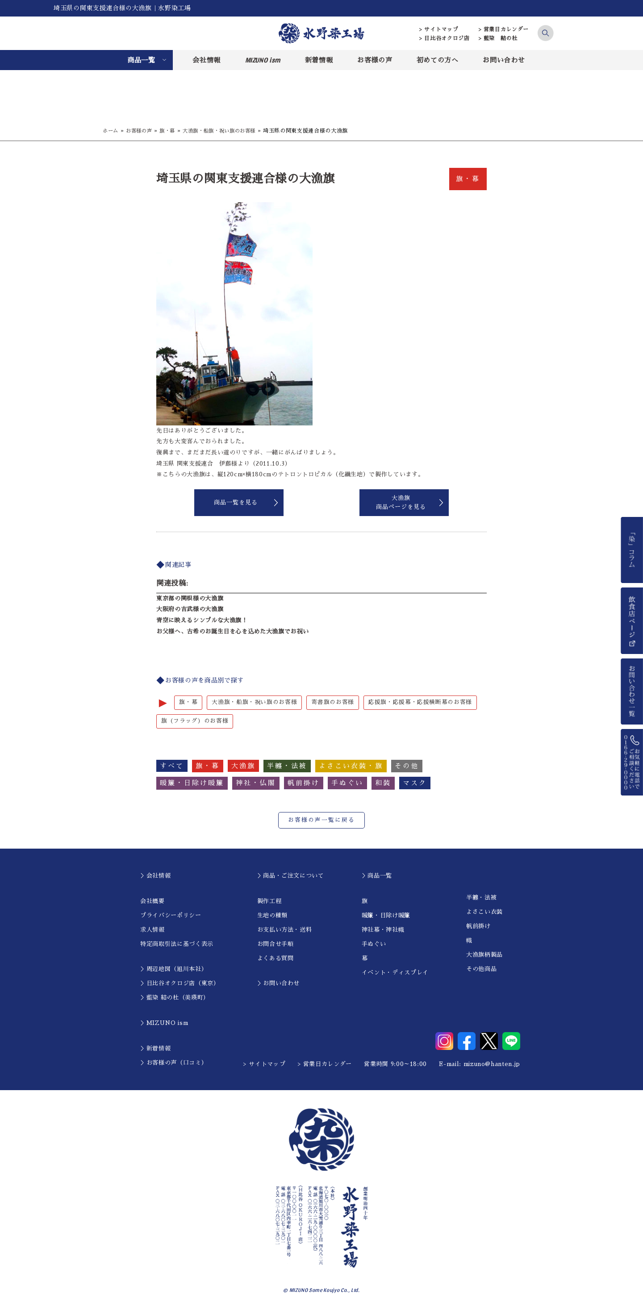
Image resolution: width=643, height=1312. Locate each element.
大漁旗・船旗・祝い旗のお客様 (227, 130)
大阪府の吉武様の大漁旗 (189, 609)
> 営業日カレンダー (504, 29)
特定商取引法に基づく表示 (176, 944)
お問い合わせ (504, 60)
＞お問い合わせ (278, 984)
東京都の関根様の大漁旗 (189, 598)
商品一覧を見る (236, 502)
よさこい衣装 (484, 913)
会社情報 (206, 60)
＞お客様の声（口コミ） (173, 1063)
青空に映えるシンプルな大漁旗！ (202, 620)
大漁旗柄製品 (484, 955)
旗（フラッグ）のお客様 (194, 722)
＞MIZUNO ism (164, 1023)
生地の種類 (272, 916)
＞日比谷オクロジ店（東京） (179, 984)
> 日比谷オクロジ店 (444, 38)
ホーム (111, 130)
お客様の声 (374, 60)
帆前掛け (478, 927)
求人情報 (152, 930)
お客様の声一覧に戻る (321, 821)
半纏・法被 (481, 898)
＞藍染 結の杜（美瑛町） (174, 998)
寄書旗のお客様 (332, 702)
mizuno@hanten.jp (491, 1064)
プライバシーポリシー (170, 916)
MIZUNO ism (263, 60)
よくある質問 (275, 959)
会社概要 (152, 901)
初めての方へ (438, 60)
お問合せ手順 (275, 944)
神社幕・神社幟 (383, 930)
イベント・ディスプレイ (395, 973)
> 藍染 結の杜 (498, 38)
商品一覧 (141, 60)
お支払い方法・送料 (284, 930)
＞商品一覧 (377, 876)
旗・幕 (171, 130)
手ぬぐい (374, 944)
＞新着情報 (155, 1049)
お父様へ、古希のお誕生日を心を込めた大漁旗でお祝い (232, 631)
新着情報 (319, 60)
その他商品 (481, 970)
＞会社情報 (155, 876)
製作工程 (269, 901)
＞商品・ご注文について (290, 876)
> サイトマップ (438, 29)
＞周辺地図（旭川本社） (173, 970)
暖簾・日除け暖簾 (386, 916)
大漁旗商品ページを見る (401, 502)
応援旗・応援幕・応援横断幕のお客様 (420, 702)
